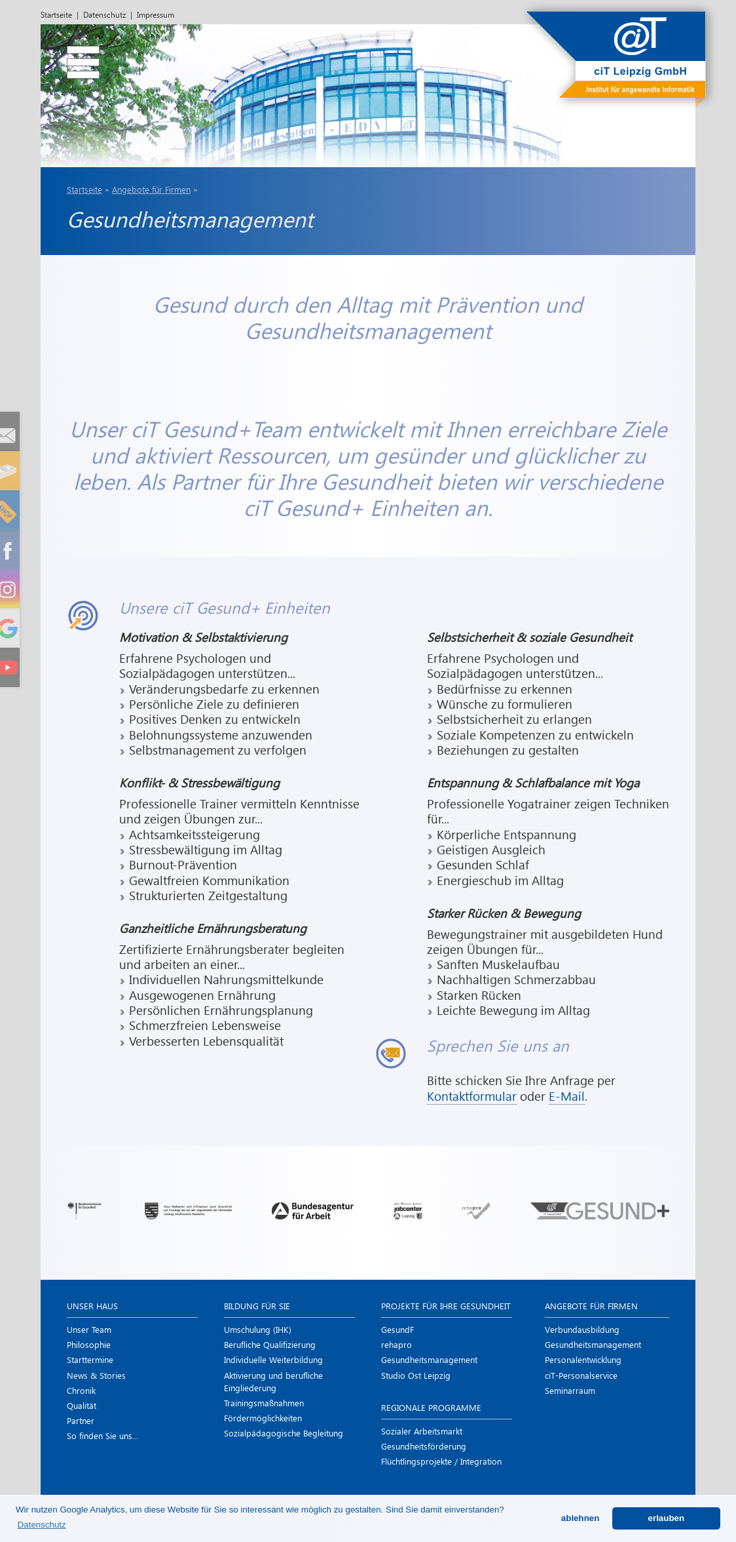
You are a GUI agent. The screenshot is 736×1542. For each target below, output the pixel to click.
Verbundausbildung (582, 1329)
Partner (80, 1420)
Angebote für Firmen (151, 189)
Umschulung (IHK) (257, 1329)
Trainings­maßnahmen (264, 1402)
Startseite (56, 15)
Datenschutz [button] (42, 1525)
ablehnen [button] (580, 1518)
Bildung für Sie (257, 1305)
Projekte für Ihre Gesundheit (446, 1305)
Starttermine (90, 1359)
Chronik (81, 1390)
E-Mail (567, 1096)
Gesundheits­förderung (423, 1446)
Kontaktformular (472, 1096)
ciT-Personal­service (581, 1375)
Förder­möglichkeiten (263, 1417)
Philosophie (89, 1344)
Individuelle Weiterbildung (273, 1359)
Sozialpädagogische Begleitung (283, 1432)
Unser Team (89, 1329)
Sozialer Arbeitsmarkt (421, 1430)
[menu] (73, 56)
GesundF (397, 1329)
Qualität (81, 1405)
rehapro (396, 1344)
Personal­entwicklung (583, 1359)
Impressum (155, 15)
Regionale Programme (431, 1407)
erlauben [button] (666, 1518)
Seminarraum (570, 1390)
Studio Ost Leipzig (416, 1375)
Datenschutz (104, 15)
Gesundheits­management (429, 1359)
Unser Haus (92, 1305)
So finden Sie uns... (102, 1435)
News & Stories (96, 1375)
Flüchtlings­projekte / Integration (441, 1461)
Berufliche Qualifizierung (270, 1344)
